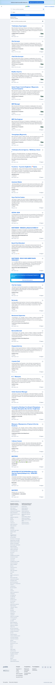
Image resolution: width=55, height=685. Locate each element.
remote (11, 647)
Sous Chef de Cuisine (18, 197)
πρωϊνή (11, 589)
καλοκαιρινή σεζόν (13, 580)
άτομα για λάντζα (13, 567)
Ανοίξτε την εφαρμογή (49, 6)
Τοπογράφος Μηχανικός (19, 134)
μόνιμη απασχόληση (14, 562)
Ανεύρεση (27, 15)
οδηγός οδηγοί (12, 649)
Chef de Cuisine (16, 285)
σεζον (11, 533)
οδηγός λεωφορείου (13, 564)
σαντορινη (12, 656)
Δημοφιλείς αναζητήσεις (16, 501)
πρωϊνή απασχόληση (14, 506)
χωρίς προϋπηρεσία (13, 570)
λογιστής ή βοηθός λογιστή (15, 635)
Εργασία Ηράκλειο (25, 508)
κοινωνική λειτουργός (14, 556)
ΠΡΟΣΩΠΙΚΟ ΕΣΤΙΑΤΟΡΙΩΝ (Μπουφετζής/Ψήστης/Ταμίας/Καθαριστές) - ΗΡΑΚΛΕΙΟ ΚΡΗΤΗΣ (24, 473)
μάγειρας (11, 553)
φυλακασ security (13, 599)
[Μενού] (1, 6)
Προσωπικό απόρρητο (13, 682)
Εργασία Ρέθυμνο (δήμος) (26, 516)
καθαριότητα (12, 598)
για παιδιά (12, 620)
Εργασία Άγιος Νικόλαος (26, 512)
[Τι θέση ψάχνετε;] (27, 9)
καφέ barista (12, 593)
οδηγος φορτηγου (13, 525)
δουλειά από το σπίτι (14, 643)
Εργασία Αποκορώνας (25, 523)
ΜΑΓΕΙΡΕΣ (15, 490)
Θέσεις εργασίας (19, 673)
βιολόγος (11, 565)
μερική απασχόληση (13, 524)
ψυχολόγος (12, 568)
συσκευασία (12, 559)
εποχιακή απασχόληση (14, 631)
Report (41, 36)
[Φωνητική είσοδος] (43, 9)
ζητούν (11, 646)
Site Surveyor (16, 41)
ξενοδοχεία (12, 528)
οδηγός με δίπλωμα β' (14, 549)
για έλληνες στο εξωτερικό (15, 538)
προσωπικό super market (14, 530)
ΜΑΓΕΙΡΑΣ (15, 456)
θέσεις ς (11, 644)
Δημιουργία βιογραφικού (27, 280)
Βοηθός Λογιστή (17, 72)
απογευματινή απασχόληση (15, 511)
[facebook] (43, 667)
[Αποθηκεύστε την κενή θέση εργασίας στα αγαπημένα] (42, 26)
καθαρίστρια (12, 613)
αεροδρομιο (12, 527)
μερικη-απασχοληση (13, 512)
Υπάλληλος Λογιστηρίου (19, 26)
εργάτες (11, 658)
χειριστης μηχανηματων (14, 592)
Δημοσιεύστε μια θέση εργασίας (36, 2)
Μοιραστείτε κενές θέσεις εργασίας (26, 670)
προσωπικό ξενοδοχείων (14, 579)
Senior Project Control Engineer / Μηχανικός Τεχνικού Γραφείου (25, 88)
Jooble (50, 682)
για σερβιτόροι (12, 596)
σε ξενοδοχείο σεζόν (14, 550)
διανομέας (12, 610)
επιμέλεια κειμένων (13, 634)
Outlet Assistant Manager (19, 392)
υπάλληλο (12, 655)
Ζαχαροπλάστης (17, 346)
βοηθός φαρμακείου (13, 622)
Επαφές (17, 671)
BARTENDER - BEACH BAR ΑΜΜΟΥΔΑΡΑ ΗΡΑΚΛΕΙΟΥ (24, 259)
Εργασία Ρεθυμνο (25, 509)
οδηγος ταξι (12, 626)
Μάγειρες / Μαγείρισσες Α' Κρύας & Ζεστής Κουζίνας (25, 425)
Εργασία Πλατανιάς (25, 522)
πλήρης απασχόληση (14, 547)
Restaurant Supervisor (18, 315)
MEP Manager (16, 104)
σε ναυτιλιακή (12, 601)
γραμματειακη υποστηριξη (14, 540)
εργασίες (11, 640)
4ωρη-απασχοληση (13, 509)
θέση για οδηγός (13, 641)
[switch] (43, 21)
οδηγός (11, 515)
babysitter (12, 519)
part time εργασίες (13, 587)
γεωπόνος (12, 590)
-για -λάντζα (12, 558)
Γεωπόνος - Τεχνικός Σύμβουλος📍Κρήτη (24, 167)
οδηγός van (12, 602)
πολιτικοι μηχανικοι (13, 617)
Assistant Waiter (17, 182)
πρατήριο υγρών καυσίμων (14, 629)
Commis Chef (16, 361)
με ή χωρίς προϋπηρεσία (14, 652)
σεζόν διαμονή (12, 508)
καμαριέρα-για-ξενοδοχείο (14, 555)
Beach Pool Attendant (18, 243)
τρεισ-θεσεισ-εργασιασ (14, 638)
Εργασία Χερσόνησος (25, 511)
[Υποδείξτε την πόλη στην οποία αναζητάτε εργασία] (27, 12)
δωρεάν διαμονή (13, 605)
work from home (13, 650)
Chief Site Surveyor (17, 56)
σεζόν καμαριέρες (13, 659)
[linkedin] (50, 667)
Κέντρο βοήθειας (19, 675)
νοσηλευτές (12, 522)
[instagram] (45, 667)
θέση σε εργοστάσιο (13, 577)
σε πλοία (11, 521)
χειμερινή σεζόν (13, 531)
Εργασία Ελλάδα (19, 677)
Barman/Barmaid (17, 331)
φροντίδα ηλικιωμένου (14, 582)
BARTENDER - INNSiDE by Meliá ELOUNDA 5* (25, 228)
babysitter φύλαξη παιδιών (15, 541)
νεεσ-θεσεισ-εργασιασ (14, 637)
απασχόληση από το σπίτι (15, 514)
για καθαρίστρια (13, 595)
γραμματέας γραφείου (14, 625)
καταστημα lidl (12, 611)
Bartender (15, 300)
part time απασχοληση (14, 628)
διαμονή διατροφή (13, 546)
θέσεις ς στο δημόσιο (14, 623)
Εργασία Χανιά (24, 506)
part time (11, 632)
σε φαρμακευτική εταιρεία (14, 561)
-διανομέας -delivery (13, 607)
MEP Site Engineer (17, 119)
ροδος (11, 573)
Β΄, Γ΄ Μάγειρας (16, 376)
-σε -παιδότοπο (13, 619)
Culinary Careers (17, 441)
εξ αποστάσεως (13, 537)
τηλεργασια (12, 614)
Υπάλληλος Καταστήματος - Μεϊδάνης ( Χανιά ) (26, 150)
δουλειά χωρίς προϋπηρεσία (15, 544)
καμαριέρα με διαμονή (14, 653)
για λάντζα (12, 552)
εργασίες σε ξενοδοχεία (14, 543)
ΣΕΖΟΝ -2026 (16, 212)
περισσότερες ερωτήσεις (14, 661)
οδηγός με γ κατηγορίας (14, 616)
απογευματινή (12, 586)
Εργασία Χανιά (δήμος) (26, 518)
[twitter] (48, 667)
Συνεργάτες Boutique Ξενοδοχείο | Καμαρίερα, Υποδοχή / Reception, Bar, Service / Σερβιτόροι (26, 408)
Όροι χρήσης (5, 682)
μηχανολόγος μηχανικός (14, 604)
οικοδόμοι (12, 608)
